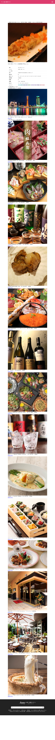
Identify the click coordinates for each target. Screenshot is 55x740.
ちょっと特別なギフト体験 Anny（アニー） (38, 710)
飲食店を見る (10, 161)
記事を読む (10, 118)
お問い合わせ (23, 710)
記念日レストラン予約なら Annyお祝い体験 (17, 711)
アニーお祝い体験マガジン (6, 1)
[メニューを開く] (52, 2)
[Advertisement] (27, 12)
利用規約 (28, 710)
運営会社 (9, 710)
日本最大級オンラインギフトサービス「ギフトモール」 (35, 711)
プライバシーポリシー (16, 710)
